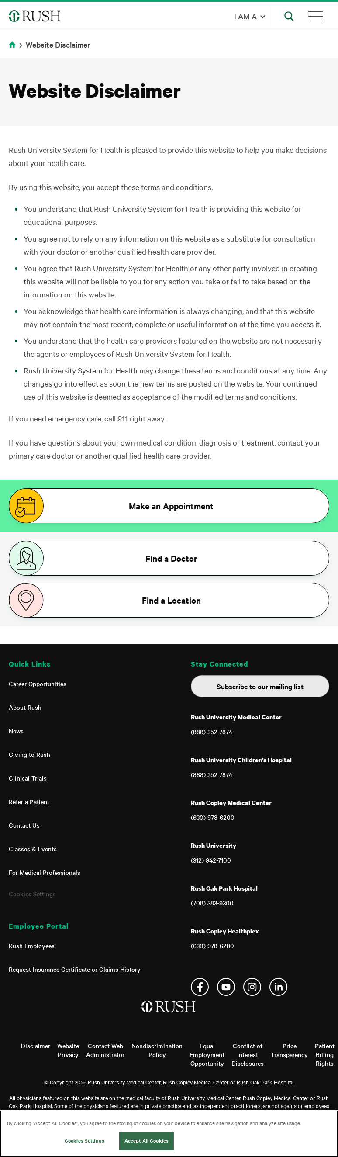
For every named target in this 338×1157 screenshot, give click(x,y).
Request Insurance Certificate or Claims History (75, 969)
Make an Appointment (171, 505)
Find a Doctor (171, 558)
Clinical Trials (28, 778)
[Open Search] (289, 16)
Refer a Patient (29, 801)
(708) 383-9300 (212, 902)
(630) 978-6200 (213, 817)
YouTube (226, 987)
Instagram (252, 987)
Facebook (200, 987)
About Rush (25, 707)
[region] (169, 1133)
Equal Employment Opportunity (207, 1054)
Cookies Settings (32, 893)
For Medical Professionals (44, 872)
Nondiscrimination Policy (157, 1050)
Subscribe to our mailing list (260, 686)
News (16, 730)
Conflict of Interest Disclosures (247, 1054)
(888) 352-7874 (211, 731)
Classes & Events (33, 848)
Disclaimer (35, 1045)
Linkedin (278, 987)
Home (14, 50)
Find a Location (171, 600)
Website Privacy (68, 1050)
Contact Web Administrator (105, 1050)
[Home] (169, 1015)
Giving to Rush (29, 754)
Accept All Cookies (146, 1140)
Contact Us (24, 825)
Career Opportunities (37, 683)
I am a (245, 16)
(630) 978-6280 (212, 945)
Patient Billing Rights (325, 1054)
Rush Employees (32, 945)
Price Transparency (289, 1050)
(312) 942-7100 (211, 860)
